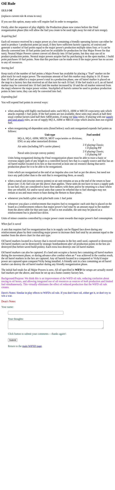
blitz (75, 116)
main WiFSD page (32, 349)
